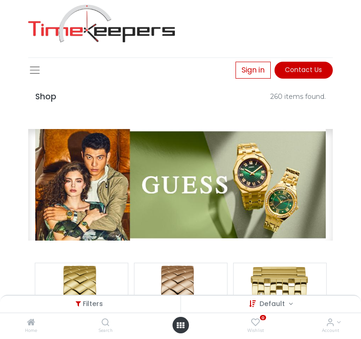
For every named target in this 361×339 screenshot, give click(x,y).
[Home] (31, 323)
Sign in (253, 70)
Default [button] (273, 303)
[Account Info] (330, 323)
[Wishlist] (255, 323)
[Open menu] (180, 325)
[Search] (105, 323)
